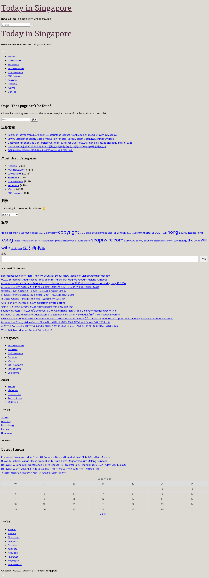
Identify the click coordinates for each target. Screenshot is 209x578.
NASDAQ (6, 421)
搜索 (3, 253)
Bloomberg (7, 425)
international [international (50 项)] (195, 232)
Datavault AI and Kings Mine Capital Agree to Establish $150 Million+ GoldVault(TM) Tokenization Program (60, 314)
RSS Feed (13, 402)
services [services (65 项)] (129, 240)
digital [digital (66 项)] (111, 233)
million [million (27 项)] (34, 240)
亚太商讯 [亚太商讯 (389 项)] (32, 248)
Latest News (14, 60)
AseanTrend (15, 564)
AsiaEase (13, 549)
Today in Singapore (36, 8)
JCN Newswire (15, 72)
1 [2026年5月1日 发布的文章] (132, 488)
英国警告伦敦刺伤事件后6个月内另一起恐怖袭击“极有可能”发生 (40, 150)
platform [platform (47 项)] (60, 240)
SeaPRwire (13, 64)
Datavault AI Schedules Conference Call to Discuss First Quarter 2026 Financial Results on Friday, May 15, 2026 (70, 142)
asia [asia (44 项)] (3, 232)
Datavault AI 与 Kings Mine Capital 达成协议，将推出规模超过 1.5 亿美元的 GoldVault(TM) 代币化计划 (55, 322)
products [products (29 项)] (79, 240)
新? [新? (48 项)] (43, 248)
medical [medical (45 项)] (26, 240)
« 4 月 (103, 514)
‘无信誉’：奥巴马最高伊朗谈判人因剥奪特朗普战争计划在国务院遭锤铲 (37, 306)
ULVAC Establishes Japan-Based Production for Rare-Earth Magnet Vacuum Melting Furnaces (61, 138)
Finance (12, 84)
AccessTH (13, 560)
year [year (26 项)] (20, 249)
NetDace (13, 552)
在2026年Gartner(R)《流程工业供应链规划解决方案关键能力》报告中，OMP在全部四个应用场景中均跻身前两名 (59, 326)
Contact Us (14, 394)
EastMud (12, 545)
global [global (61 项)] (147, 233)
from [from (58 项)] (139, 233)
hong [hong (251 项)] (173, 232)
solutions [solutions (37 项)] (148, 240)
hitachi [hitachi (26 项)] (164, 233)
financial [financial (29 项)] (131, 233)
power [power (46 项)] (70, 240)
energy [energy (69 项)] (122, 233)
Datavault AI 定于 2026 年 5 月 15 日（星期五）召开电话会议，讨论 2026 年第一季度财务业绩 (57, 146)
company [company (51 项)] (51, 232)
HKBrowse (13, 556)
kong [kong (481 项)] (7, 239)
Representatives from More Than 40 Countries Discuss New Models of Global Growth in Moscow (62, 135)
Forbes (5, 429)
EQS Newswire (15, 76)
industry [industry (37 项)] (183, 232)
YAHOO (12, 529)
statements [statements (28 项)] (159, 240)
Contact (12, 91)
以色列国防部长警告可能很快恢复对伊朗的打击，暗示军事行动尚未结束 (37, 295)
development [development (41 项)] (99, 232)
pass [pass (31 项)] (52, 240)
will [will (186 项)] (204, 240)
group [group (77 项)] (156, 233)
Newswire (6, 433)
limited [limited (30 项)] (17, 240)
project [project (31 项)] (87, 240)
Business (12, 80)
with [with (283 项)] (5, 248)
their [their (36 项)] (197, 240)
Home (11, 56)
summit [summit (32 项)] (169, 240)
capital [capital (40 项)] (34, 232)
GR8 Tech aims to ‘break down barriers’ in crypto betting (33, 303)
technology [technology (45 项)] (180, 240)
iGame (12, 88)
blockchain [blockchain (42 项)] (12, 232)
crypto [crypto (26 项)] (82, 233)
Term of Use (15, 398)
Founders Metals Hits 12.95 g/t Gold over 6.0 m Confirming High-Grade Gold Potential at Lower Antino (58, 310)
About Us (13, 390)
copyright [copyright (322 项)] (68, 232)
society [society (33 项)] (139, 240)
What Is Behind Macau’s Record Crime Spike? (26, 330)
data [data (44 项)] (88, 232)
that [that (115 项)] (191, 240)
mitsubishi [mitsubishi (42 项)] (43, 240)
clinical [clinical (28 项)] (42, 233)
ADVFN (4, 417)
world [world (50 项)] (14, 248)
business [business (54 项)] (24, 232)
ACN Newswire (16, 68)
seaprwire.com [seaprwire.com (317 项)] (107, 240)
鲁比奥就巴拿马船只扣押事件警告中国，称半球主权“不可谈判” (33, 299)
